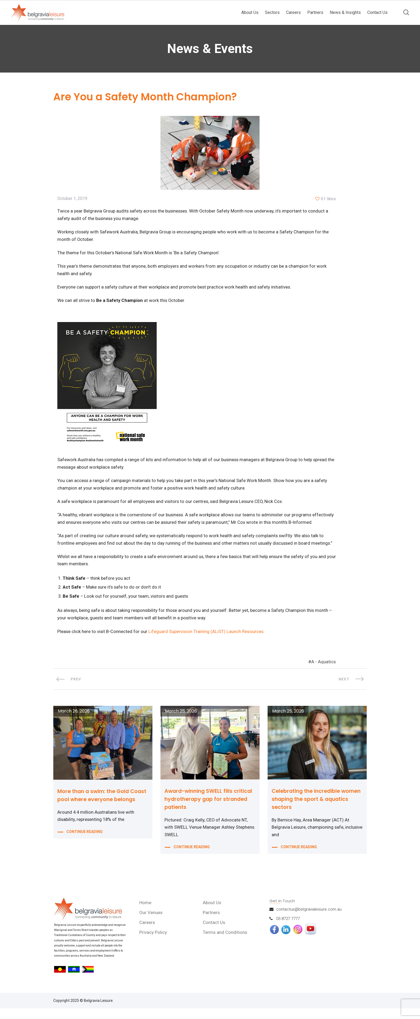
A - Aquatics (323, 672)
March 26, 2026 (74, 721)
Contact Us (377, 12)
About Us (249, 12)
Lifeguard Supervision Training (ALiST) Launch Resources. (207, 642)
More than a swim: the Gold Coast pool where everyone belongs (95, 809)
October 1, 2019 (72, 199)
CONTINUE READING (84, 851)
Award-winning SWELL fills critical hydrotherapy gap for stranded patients (209, 809)
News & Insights (345, 12)
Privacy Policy (153, 942)
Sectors (272, 12)
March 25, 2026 (181, 721)
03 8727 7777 (288, 929)
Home (146, 913)
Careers (293, 12)
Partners (315, 12)
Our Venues (151, 923)
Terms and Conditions (225, 942)
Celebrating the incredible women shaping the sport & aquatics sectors (310, 809)
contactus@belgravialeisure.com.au (309, 919)
